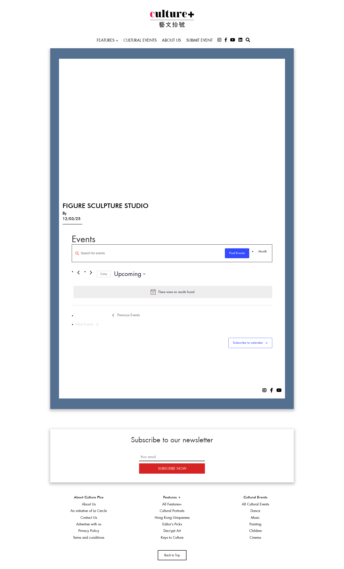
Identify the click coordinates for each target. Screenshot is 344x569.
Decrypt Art (172, 530)
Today (103, 274)
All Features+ (172, 504)
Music (255, 517)
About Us (171, 40)
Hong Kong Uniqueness (172, 517)
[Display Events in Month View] (262, 251)
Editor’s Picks (172, 524)
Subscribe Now (172, 468)
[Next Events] (90, 272)
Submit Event (199, 40)
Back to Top (172, 555)
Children (255, 530)
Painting (255, 524)
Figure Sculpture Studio (106, 206)
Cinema (255, 537)
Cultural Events (140, 40)
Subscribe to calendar (248, 342)
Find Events (237, 253)
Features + (107, 40)
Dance (255, 511)
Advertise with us (88, 524)
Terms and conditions (88, 537)
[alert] (172, 292)
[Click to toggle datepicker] (129, 274)
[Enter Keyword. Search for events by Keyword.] (148, 253)
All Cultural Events (255, 504)
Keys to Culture (172, 537)
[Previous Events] (78, 272)
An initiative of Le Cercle (88, 511)
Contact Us (89, 517)
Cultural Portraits (172, 511)
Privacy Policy (88, 530)
